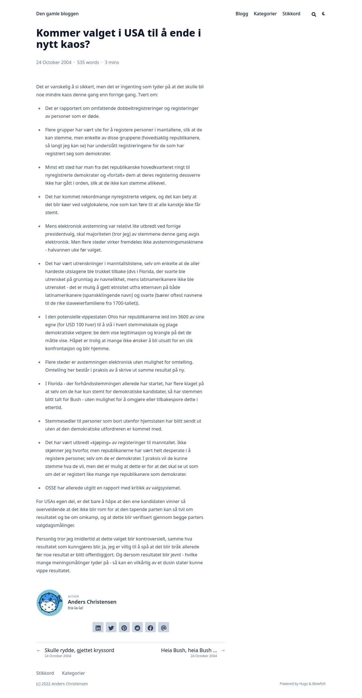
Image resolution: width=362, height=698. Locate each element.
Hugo (303, 683)
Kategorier (265, 13)
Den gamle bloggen (57, 13)
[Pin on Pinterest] (124, 627)
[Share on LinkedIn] (97, 627)
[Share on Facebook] (150, 627)
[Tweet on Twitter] (111, 627)
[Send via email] (163, 627)
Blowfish (319, 683)
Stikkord (291, 13)
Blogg (242, 13)
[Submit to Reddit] (137, 627)
